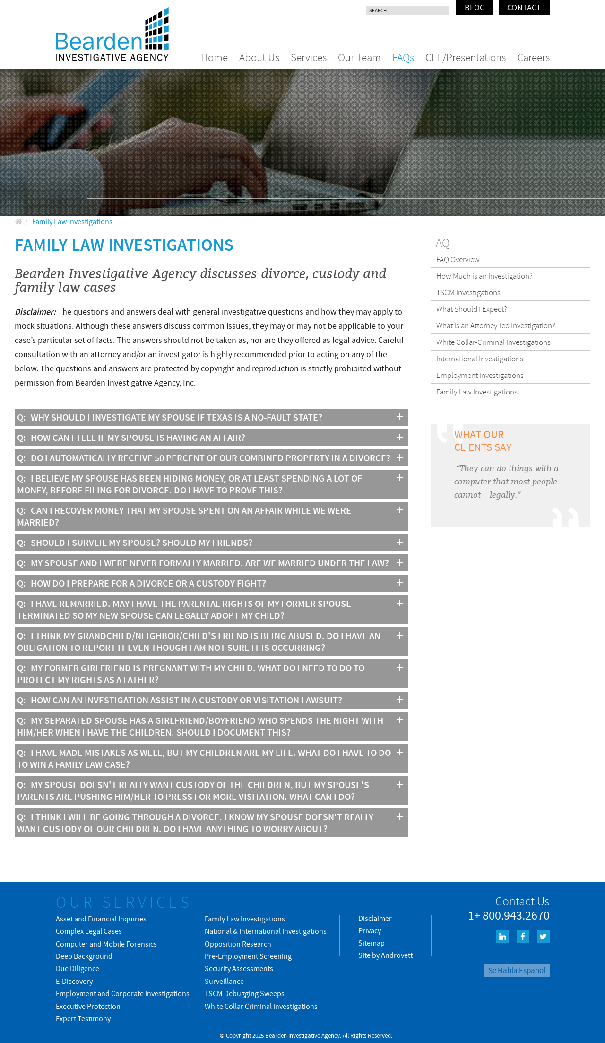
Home (214, 57)
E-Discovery (74, 981)
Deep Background (84, 956)
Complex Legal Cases (89, 931)
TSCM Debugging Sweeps (245, 993)
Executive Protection (88, 1006)
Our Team (359, 57)
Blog (475, 7)
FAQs (403, 57)
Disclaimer (375, 918)
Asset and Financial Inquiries (101, 918)
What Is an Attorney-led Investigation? (495, 325)
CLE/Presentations (465, 57)
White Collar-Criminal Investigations (493, 342)
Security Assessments (239, 968)
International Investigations (479, 358)
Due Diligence (77, 968)
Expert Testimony (83, 1018)
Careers (533, 57)
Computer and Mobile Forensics (106, 943)
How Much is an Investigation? (484, 276)
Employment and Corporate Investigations (123, 993)
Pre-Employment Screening (248, 956)
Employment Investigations (480, 375)
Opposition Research (238, 943)
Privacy (369, 930)
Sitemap (371, 942)
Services (309, 57)
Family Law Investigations (477, 391)
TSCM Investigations (468, 292)
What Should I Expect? (471, 309)
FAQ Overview (458, 259)
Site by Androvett (385, 955)
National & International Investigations (266, 931)
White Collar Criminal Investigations (261, 1006)
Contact (524, 7)
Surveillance (224, 981)
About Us (259, 57)
